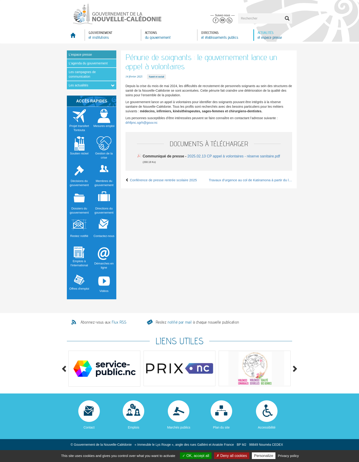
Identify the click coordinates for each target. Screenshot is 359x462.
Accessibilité (266, 427)
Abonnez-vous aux (103, 322)
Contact (89, 427)
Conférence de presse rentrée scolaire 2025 (161, 180)
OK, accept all (195, 456)
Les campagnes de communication (82, 74)
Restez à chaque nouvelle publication (197, 322)
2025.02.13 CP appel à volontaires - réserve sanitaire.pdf (234, 156)
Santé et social (156, 76)
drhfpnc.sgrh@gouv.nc (141, 122)
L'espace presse (80, 54)
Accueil (75, 37)
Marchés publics (178, 427)
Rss (229, 20)
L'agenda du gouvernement (88, 63)
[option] (104, 369)
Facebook (215, 20)
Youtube (222, 20)
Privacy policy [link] (288, 456)
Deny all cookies (231, 456)
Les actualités (78, 85)
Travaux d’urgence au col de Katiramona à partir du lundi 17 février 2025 (250, 180)
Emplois (133, 427)
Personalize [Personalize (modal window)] (263, 456)
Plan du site (221, 427)
